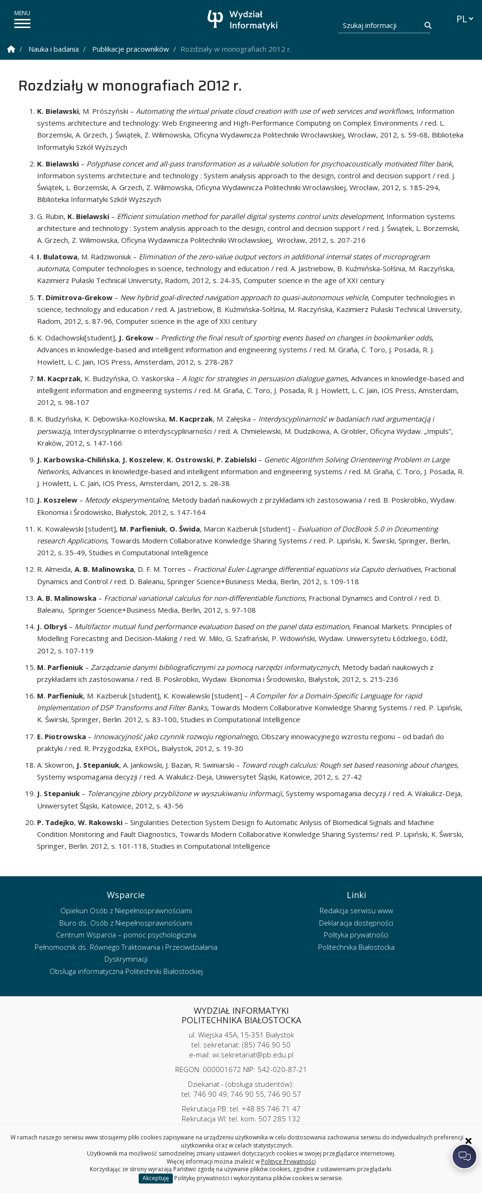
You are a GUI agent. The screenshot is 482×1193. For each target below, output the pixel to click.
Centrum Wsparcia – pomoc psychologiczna (126, 934)
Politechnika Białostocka (356, 947)
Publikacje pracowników (130, 49)
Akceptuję (155, 1178)
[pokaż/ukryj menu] (22, 23)
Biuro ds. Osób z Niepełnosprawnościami (125, 922)
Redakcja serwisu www (356, 910)
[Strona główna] (243, 20)
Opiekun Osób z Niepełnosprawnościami (126, 910)
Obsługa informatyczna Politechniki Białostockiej (126, 971)
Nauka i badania (53, 49)
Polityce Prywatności (288, 1161)
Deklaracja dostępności (356, 922)
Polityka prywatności (356, 934)
